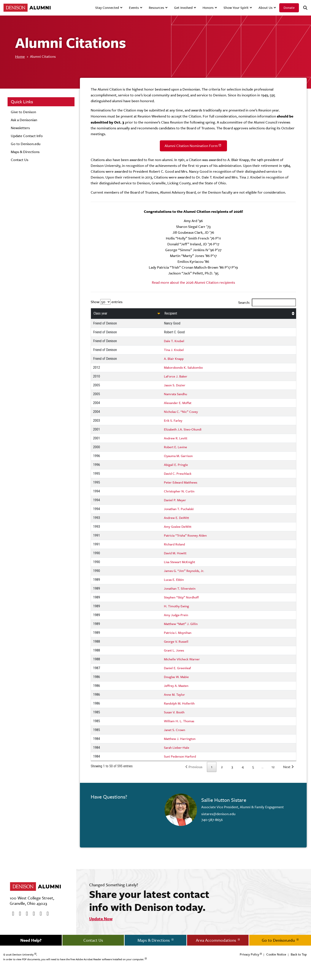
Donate (289, 7)
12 (273, 766)
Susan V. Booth (174, 712)
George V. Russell (176, 641)
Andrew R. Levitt (175, 438)
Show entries (106, 302)
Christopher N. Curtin (179, 491)
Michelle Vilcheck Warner (182, 659)
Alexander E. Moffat (177, 403)
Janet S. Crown (174, 730)
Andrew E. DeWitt (176, 517)
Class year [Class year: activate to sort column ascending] (100, 313)
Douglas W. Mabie (176, 677)
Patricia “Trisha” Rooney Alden (185, 535)
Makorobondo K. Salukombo (183, 367)
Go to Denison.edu (25, 143)
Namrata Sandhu (175, 394)
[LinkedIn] (46, 914)
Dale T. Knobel (174, 341)
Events (134, 7)
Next (286, 766)
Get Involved (183, 7)
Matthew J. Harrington (179, 738)
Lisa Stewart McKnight (179, 562)
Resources (156, 7)
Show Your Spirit (236, 7)
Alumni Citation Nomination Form (191, 145)
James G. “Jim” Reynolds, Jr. (184, 571)
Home (20, 56)
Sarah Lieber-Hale (176, 747)
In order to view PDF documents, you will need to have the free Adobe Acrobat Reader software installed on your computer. (73, 959)
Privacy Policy (249, 954)
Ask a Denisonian (24, 119)
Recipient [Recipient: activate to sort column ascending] (170, 313)
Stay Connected (107, 7)
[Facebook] (12, 914)
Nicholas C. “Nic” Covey (181, 411)
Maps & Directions (25, 151)
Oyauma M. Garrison (178, 456)
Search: (267, 302)
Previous (195, 766)
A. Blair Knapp (174, 358)
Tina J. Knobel (174, 350)
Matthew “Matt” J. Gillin (181, 624)
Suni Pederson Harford (180, 756)
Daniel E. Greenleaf (177, 668)
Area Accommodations (216, 940)
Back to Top (299, 954)
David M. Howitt (175, 553)
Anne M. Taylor (174, 694)
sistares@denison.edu (218, 813)
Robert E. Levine (175, 447)
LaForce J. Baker (175, 376)
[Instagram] (32, 914)
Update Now (101, 918)
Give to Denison (23, 112)
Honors (208, 7)
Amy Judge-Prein (176, 615)
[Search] (303, 7)
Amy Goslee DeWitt (177, 526)
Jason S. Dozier (174, 385)
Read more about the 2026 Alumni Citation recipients (193, 282)
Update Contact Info (27, 135)
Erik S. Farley (173, 420)
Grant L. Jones (174, 650)
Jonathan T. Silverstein (179, 588)
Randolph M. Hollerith (179, 703)
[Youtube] (25, 914)
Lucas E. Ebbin (174, 579)
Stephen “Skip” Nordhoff (181, 597)
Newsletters (20, 127)
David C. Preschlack (177, 473)
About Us (266, 7)
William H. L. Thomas (179, 721)
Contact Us (19, 159)
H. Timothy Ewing (176, 606)
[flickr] (39, 914)
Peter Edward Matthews (180, 482)
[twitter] (19, 914)
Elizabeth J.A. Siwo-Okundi (183, 429)
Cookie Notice (276, 954)
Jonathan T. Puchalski (179, 509)
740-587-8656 (212, 819)
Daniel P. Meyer (175, 500)
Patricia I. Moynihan (177, 632)
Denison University (23, 954)
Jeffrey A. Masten (176, 685)
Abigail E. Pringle (176, 464)
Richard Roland (174, 544)
